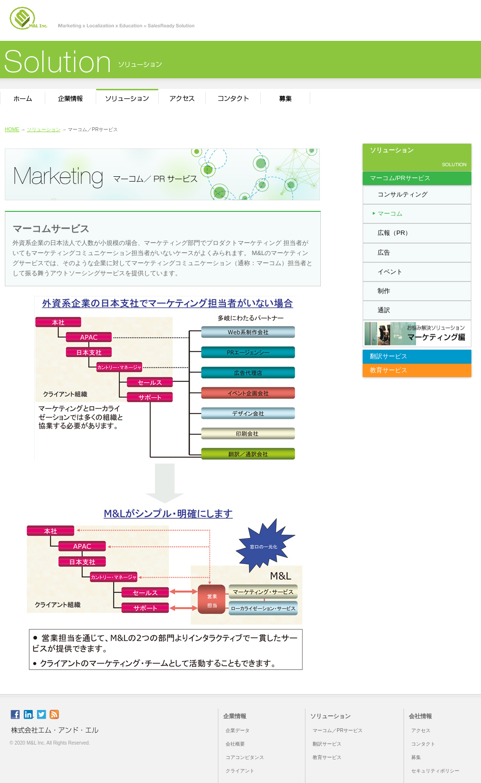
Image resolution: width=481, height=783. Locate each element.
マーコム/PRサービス (400, 178)
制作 (384, 290)
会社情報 (420, 716)
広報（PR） (394, 232)
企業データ (238, 730)
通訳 (384, 310)
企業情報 (234, 716)
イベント (390, 271)
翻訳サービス (388, 356)
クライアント (240, 770)
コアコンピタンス (245, 757)
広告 (384, 252)
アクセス (420, 730)
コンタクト (423, 743)
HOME (12, 129)
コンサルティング (403, 194)
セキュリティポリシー (435, 770)
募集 (416, 757)
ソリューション (44, 129)
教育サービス (388, 370)
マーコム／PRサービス (338, 730)
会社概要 (235, 743)
